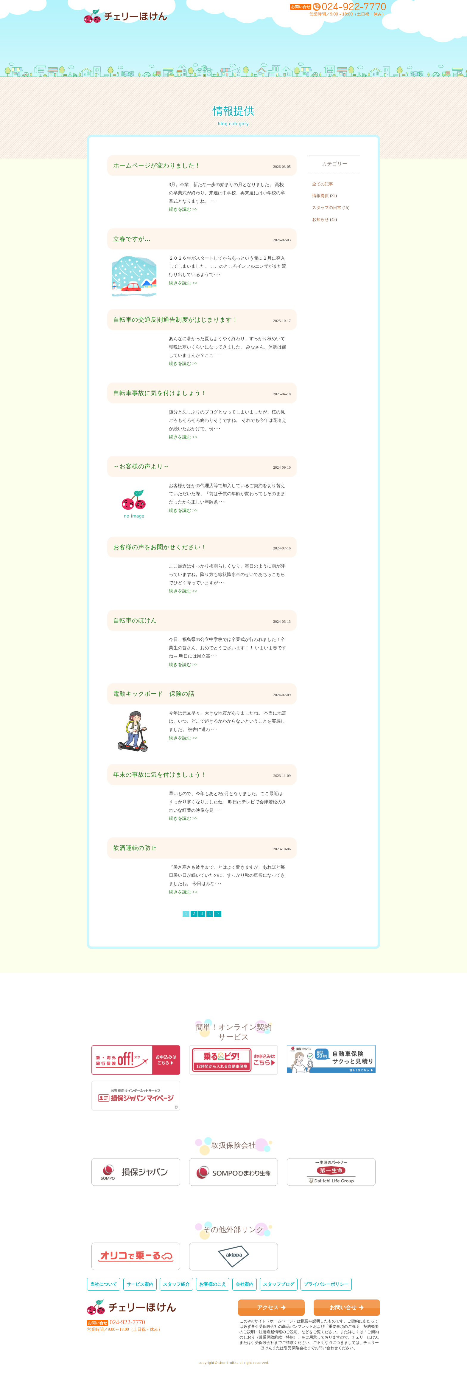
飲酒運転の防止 (135, 848)
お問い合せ (347, 1308)
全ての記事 (322, 184)
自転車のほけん (135, 620)
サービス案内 (140, 1284)
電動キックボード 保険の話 (153, 693)
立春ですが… (132, 239)
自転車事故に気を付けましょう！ (160, 393)
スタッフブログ (278, 1284)
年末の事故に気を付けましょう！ (160, 774)
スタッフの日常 (326, 207)
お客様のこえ (212, 1284)
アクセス (271, 1308)
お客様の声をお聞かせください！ (160, 547)
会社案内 (244, 1284)
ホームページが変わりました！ (157, 165)
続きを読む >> (183, 209)
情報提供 (320, 195)
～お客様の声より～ (141, 466)
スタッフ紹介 (176, 1284)
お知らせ (320, 219)
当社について (103, 1284)
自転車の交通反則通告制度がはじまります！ (175, 319)
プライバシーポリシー (326, 1284)
